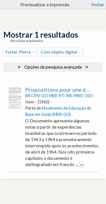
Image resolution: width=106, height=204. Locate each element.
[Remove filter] (34, 52)
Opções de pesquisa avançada (53, 66)
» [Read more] (82, 164)
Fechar (97, 4)
